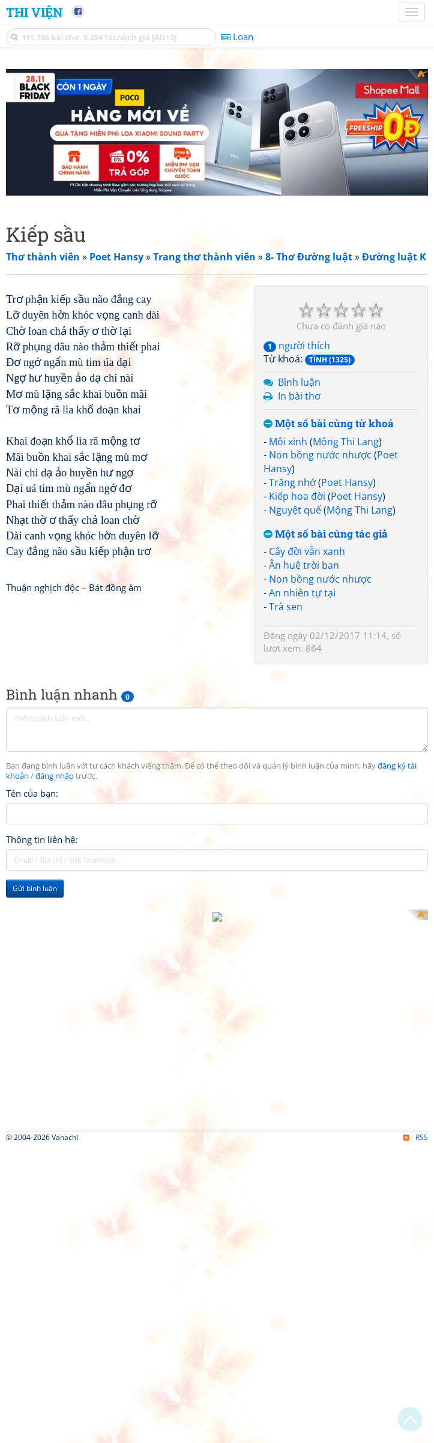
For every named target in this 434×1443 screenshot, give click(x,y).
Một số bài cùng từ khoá (329, 424)
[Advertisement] (127, 370)
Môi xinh (288, 441)
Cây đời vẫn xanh (307, 551)
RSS (415, 1218)
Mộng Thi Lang (346, 441)
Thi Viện (34, 12)
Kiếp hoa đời (297, 496)
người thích (297, 345)
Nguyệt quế (295, 510)
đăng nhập (54, 874)
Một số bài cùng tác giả (326, 534)
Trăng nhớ (292, 482)
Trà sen (286, 606)
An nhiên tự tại (302, 592)
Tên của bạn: (32, 892)
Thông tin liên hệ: (41, 938)
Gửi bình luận (35, 987)
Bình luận (299, 382)
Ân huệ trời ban (304, 565)
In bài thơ (299, 396)
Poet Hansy (347, 482)
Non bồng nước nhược (320, 454)
